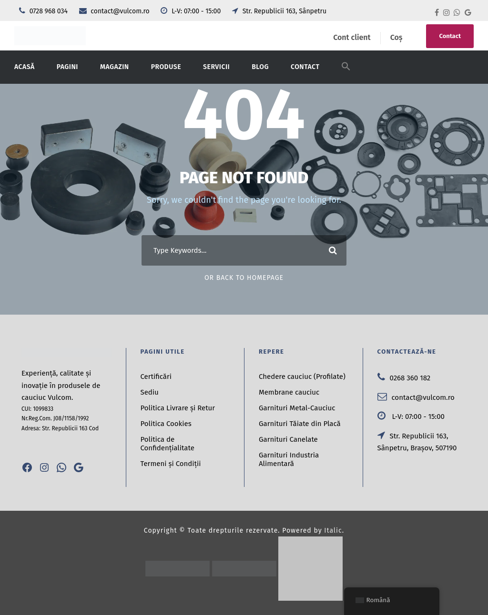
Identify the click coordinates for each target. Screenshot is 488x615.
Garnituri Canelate (288, 439)
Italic (333, 530)
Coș (396, 37)
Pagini (67, 67)
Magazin (114, 67)
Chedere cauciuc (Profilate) (302, 376)
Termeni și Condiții (171, 463)
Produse (166, 67)
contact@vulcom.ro (115, 11)
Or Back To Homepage (244, 278)
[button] (346, 72)
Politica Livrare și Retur (178, 408)
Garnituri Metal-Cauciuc (297, 408)
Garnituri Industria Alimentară (289, 459)
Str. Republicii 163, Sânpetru (279, 11)
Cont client (351, 37)
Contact (450, 36)
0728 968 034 (44, 11)
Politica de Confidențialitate (167, 443)
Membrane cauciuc (289, 392)
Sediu (150, 392)
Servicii (216, 67)
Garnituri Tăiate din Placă (300, 423)
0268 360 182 (404, 378)
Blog (260, 67)
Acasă (24, 67)
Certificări (156, 376)
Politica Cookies (166, 423)
